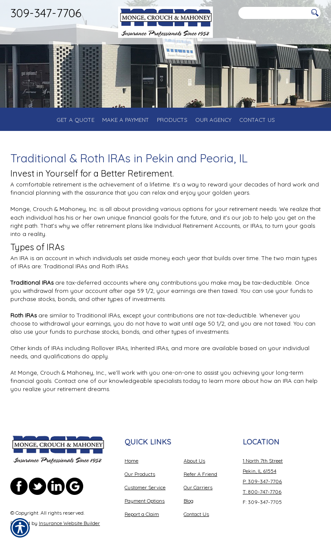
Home (131, 460)
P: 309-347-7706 (262, 481)
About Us (194, 460)
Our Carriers (198, 487)
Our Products (140, 474)
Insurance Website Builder (69, 523)
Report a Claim (142, 514)
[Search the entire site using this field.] (273, 13)
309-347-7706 (45, 13)
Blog (189, 500)
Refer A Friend (200, 474)
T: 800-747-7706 (262, 491)
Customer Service (145, 487)
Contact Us (196, 514)
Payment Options (145, 500)
